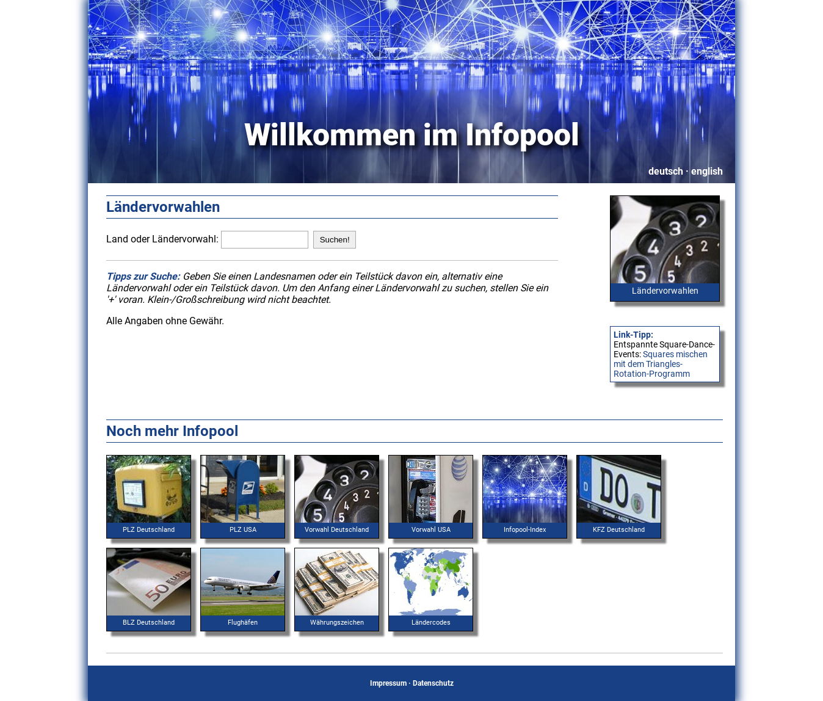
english (707, 171)
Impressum (388, 683)
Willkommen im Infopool (411, 135)
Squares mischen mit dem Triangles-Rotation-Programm (661, 364)
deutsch (665, 171)
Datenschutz (433, 683)
